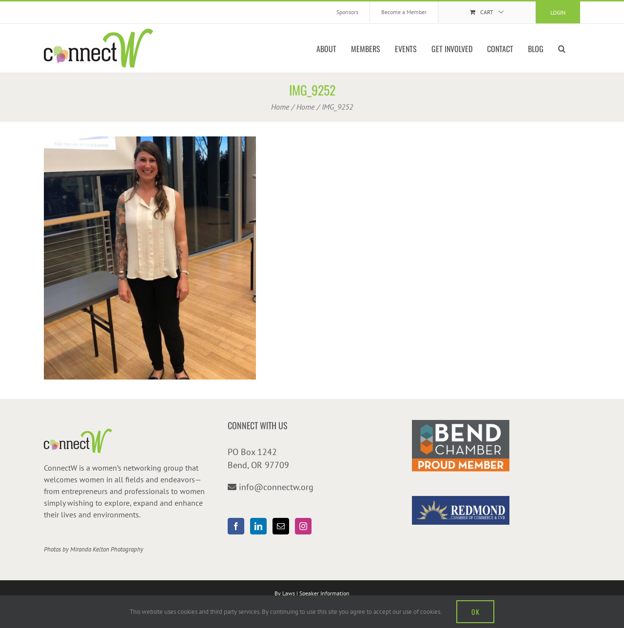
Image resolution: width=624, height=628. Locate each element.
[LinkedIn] (258, 526)
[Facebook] (236, 526)
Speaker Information (324, 593)
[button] (562, 48)
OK (475, 612)
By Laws (284, 593)
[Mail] (281, 526)
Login (558, 12)
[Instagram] (303, 526)
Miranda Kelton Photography (106, 549)
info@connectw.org (276, 487)
